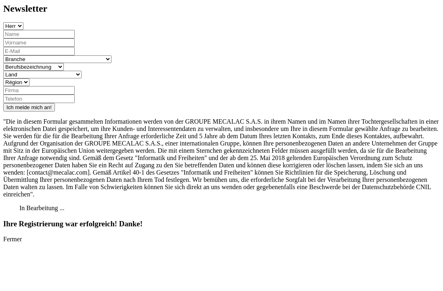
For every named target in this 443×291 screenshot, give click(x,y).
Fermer (12, 239)
